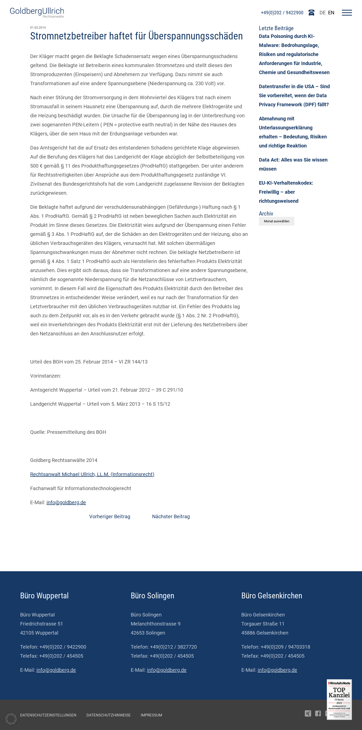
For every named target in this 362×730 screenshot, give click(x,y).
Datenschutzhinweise (108, 715)
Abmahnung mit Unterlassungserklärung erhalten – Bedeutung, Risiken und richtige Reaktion (293, 132)
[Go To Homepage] (37, 16)
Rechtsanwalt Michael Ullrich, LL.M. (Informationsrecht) (92, 474)
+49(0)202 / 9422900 (282, 13)
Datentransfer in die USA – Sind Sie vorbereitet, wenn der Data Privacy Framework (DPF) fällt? (294, 95)
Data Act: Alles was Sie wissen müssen (293, 164)
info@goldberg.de (66, 502)
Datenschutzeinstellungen (48, 715)
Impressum (151, 715)
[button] (11, 719)
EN (331, 13)
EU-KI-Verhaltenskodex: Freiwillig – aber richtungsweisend (286, 192)
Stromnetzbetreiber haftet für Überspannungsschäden (136, 36)
